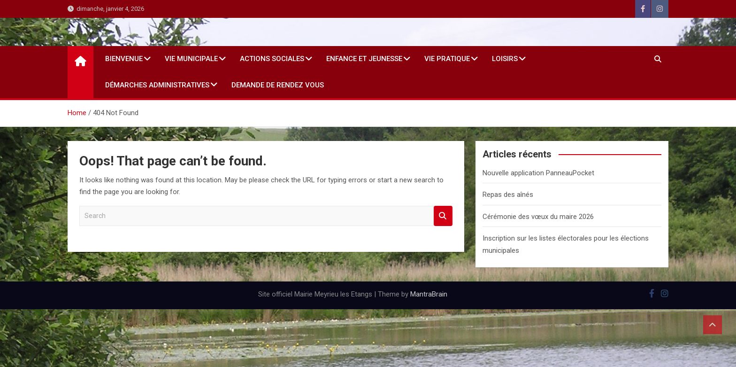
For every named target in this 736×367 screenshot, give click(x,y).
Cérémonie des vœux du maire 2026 (538, 216)
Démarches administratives (157, 85)
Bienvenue (124, 59)
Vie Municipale (191, 59)
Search (443, 216)
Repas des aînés (508, 194)
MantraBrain (428, 294)
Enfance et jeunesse (364, 59)
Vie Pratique (447, 59)
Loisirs (505, 59)
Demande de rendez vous (277, 85)
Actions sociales (272, 59)
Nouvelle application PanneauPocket (538, 173)
